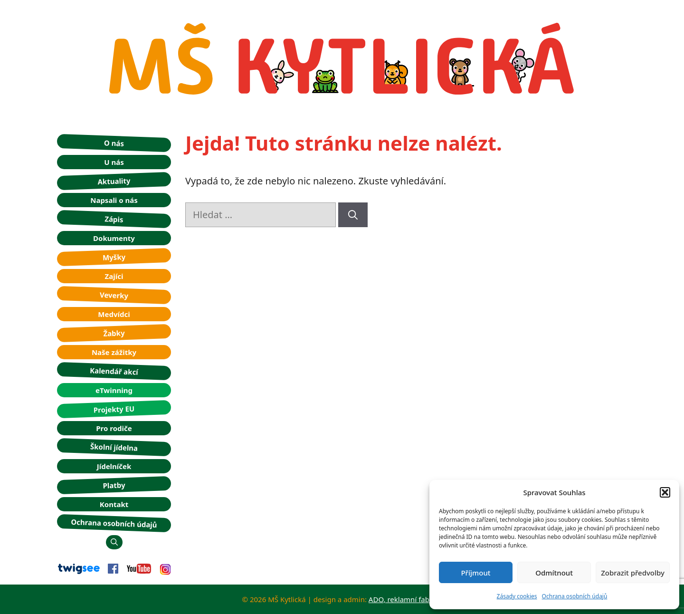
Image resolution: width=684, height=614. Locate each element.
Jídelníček (114, 466)
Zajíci (114, 276)
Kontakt (114, 504)
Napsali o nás (114, 200)
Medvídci (114, 314)
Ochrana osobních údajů (575, 596)
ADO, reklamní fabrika (405, 599)
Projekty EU (113, 408)
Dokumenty (114, 238)
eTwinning (114, 390)
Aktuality (114, 180)
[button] (665, 492)
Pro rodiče (114, 428)
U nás (114, 162)
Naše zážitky (114, 352)
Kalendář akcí (114, 371)
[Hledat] (353, 214)
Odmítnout (554, 572)
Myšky (114, 257)
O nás (114, 143)
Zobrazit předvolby (633, 572)
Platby (114, 485)
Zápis (114, 219)
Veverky (114, 295)
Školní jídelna (114, 446)
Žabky (114, 333)
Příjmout (475, 572)
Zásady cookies (517, 596)
